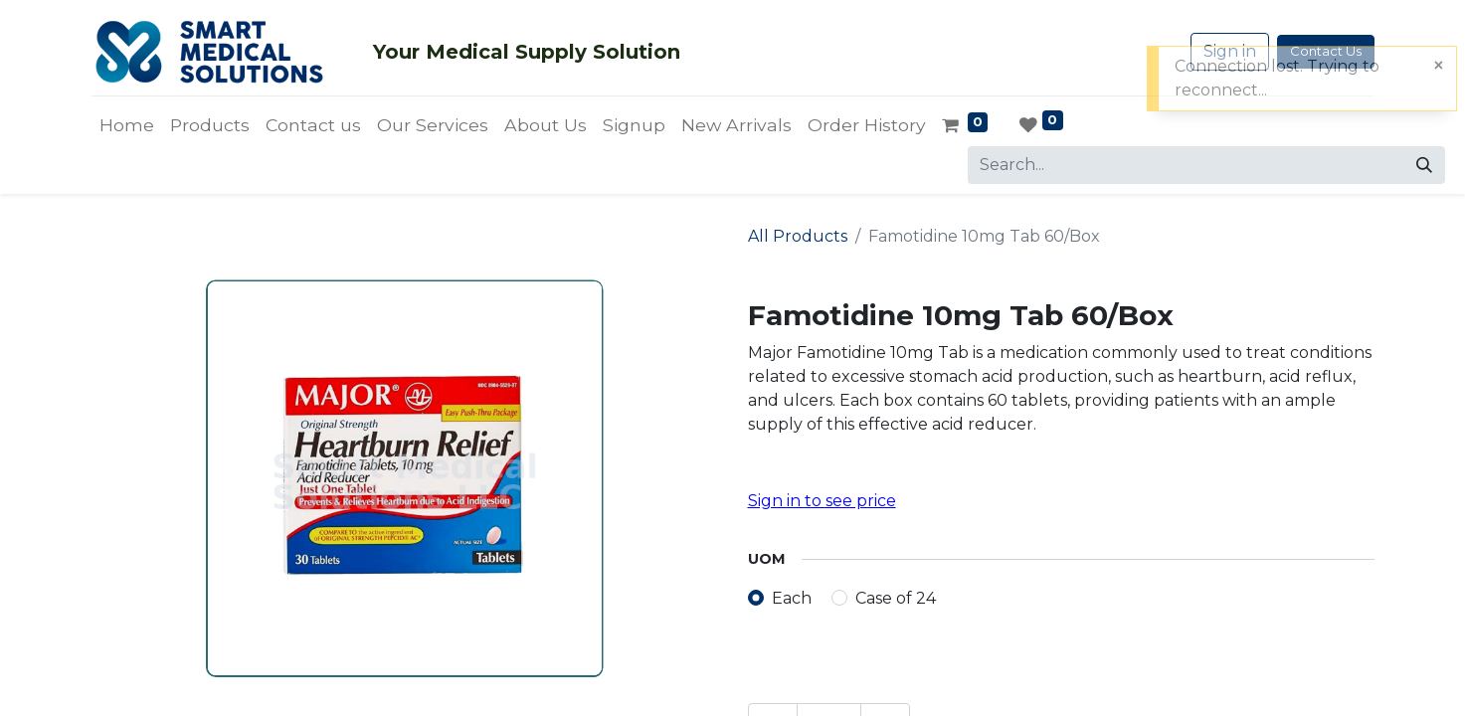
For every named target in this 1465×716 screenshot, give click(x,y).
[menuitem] (127, 125)
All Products (797, 236)
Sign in (1229, 51)
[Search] (1424, 165)
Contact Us (1326, 51)
